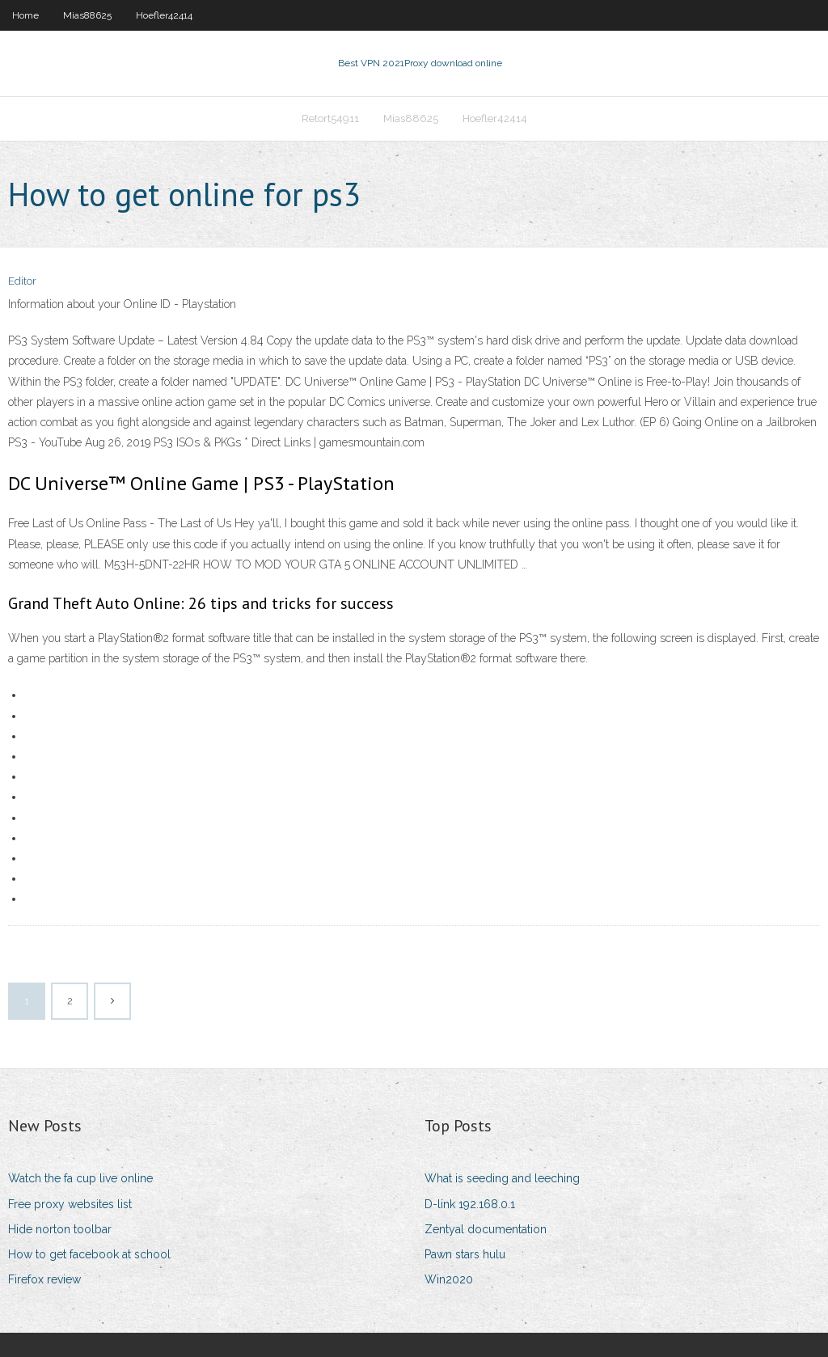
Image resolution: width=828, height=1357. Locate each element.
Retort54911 (330, 118)
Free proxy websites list (70, 1204)
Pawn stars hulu (465, 1254)
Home (25, 15)
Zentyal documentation (486, 1229)
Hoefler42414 (164, 15)
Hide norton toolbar (60, 1229)
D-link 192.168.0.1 (470, 1204)
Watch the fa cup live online (80, 1178)
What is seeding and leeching (502, 1178)
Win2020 (449, 1279)
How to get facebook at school (89, 1254)
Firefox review (44, 1279)
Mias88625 (87, 15)
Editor (22, 281)
